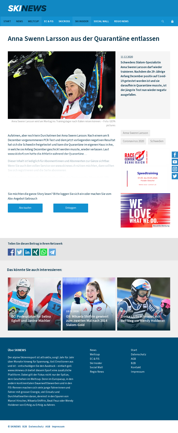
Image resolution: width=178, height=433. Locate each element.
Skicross (64, 21)
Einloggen (70, 208)
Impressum (137, 372)
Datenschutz (138, 354)
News (19, 21)
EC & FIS (48, 21)
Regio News (121, 21)
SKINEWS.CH (34, 8)
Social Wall (101, 21)
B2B (133, 363)
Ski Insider (81, 21)
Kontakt (136, 367)
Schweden (156, 141)
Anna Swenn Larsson (135, 133)
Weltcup (33, 21)
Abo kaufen (25, 208)
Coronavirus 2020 (133, 141)
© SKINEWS (14, 426)
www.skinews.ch (17, 370)
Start (7, 21)
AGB (133, 359)
